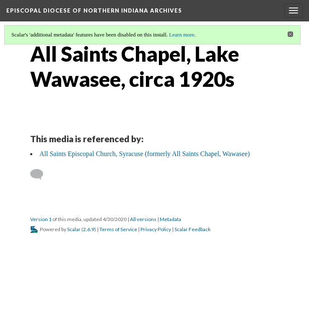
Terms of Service (118, 229)
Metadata (170, 219)
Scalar (73, 229)
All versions (143, 219)
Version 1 (41, 219)
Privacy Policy (155, 229)
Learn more (181, 34)
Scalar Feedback (192, 229)
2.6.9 (88, 229)
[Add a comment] (40, 174)
